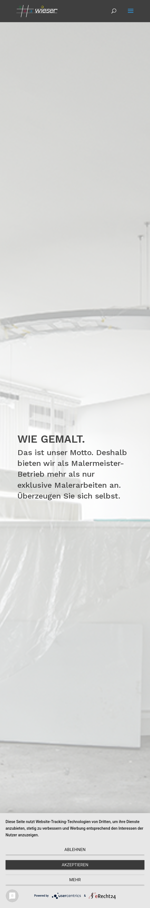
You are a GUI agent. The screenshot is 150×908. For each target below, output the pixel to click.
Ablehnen (75, 849)
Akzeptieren (75, 864)
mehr (75, 879)
